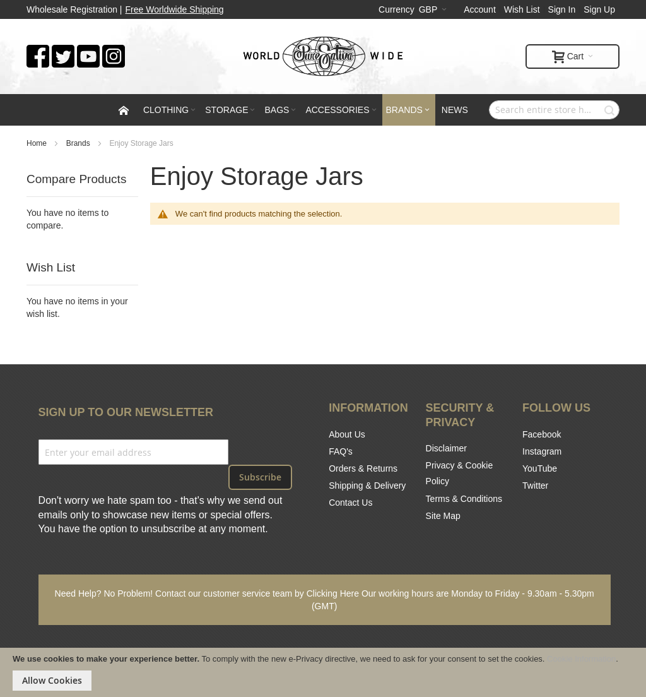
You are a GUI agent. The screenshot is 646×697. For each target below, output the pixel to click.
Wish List (522, 9)
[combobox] (554, 109)
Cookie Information (581, 659)
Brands (79, 143)
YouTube (539, 468)
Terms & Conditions (464, 499)
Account (480, 9)
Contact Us (350, 502)
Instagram (541, 451)
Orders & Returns (363, 468)
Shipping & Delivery (367, 485)
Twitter (535, 485)
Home (37, 143)
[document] (323, 672)
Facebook (541, 434)
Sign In (562, 9)
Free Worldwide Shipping (175, 9)
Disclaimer (446, 448)
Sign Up (599, 9)
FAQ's (341, 451)
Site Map (443, 516)
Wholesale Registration (71, 9)
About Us (347, 434)
